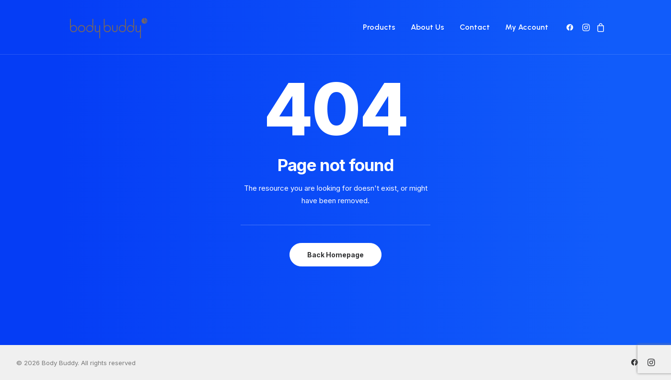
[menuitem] (379, 27)
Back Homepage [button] (335, 255)
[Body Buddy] (108, 27)
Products (379, 27)
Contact (475, 27)
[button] (572, 27)
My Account (526, 27)
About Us (427, 27)
